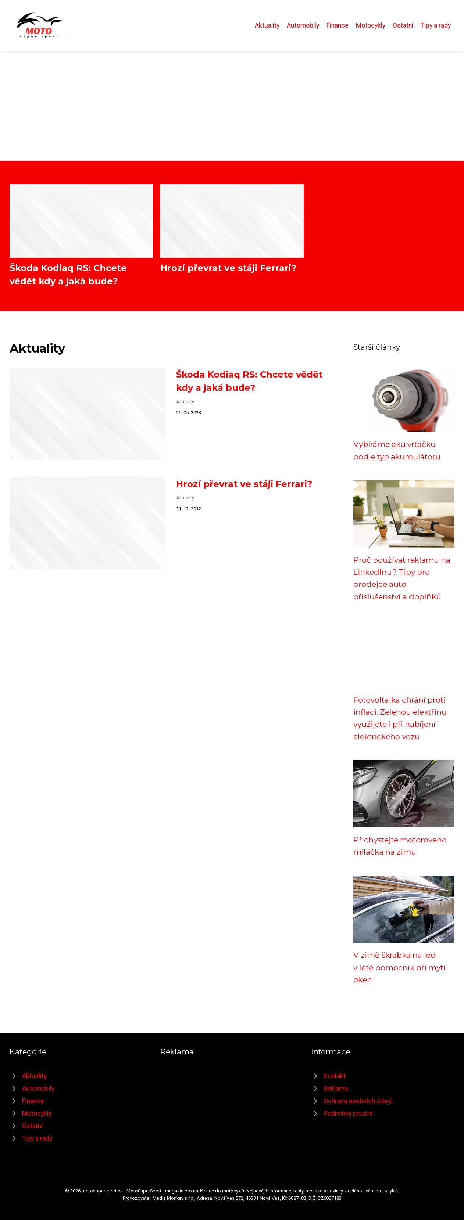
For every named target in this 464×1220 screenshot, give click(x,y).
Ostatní (403, 25)
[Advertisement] (232, 105)
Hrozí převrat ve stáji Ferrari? (228, 268)
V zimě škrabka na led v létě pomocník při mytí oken (399, 967)
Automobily (303, 25)
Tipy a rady (436, 25)
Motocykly (370, 25)
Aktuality (267, 25)
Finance (337, 25)
